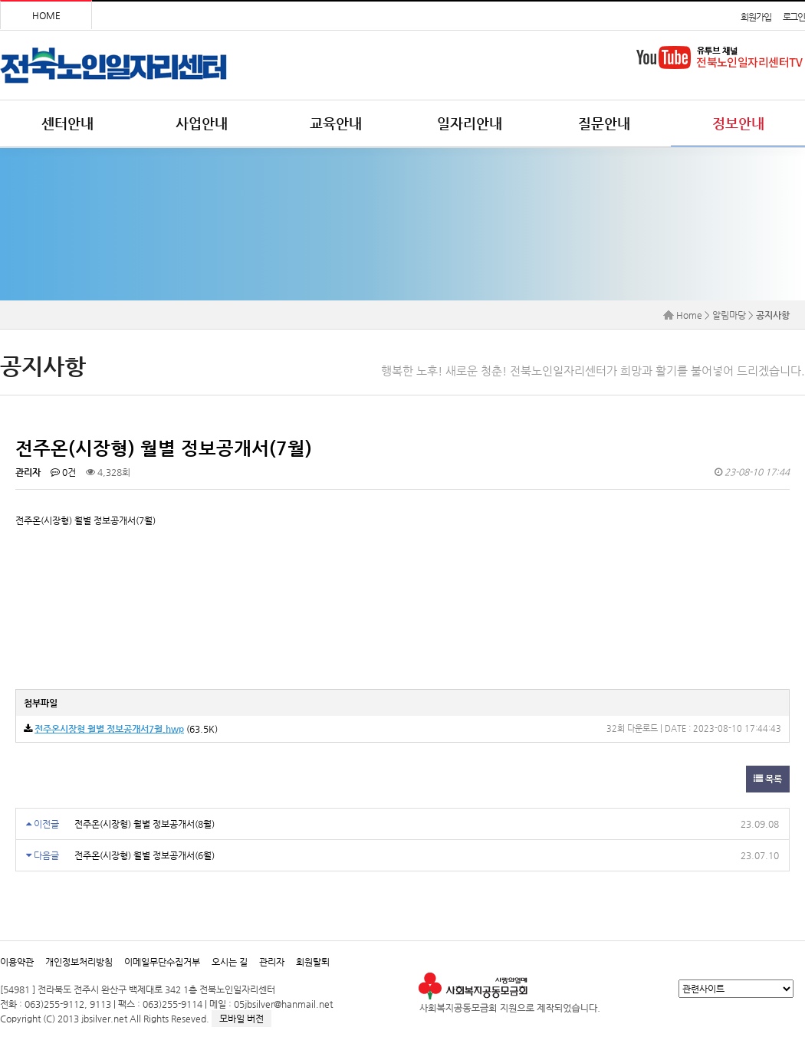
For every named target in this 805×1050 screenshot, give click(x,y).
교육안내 (336, 123)
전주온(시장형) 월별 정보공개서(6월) (144, 855)
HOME (46, 15)
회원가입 (755, 16)
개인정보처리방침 (79, 961)
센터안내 (67, 123)
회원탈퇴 (313, 961)
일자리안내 (469, 123)
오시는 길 (230, 961)
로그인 (794, 16)
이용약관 (17, 961)
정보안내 (738, 123)
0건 (63, 472)
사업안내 (202, 123)
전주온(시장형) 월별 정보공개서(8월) (144, 824)
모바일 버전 (241, 1018)
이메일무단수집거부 (162, 961)
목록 (768, 778)
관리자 (271, 961)
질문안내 (604, 123)
